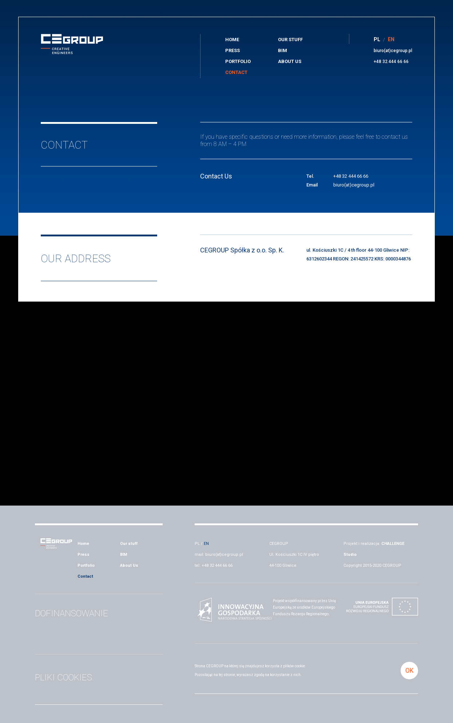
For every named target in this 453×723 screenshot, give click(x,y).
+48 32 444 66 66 (391, 61)
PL (197, 543)
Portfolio (238, 61)
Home (232, 39)
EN (206, 543)
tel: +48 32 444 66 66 (214, 565)
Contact (236, 72)
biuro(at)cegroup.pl (393, 50)
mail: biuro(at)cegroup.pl (219, 554)
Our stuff (290, 39)
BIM (282, 50)
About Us (289, 61)
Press (232, 50)
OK (409, 670)
